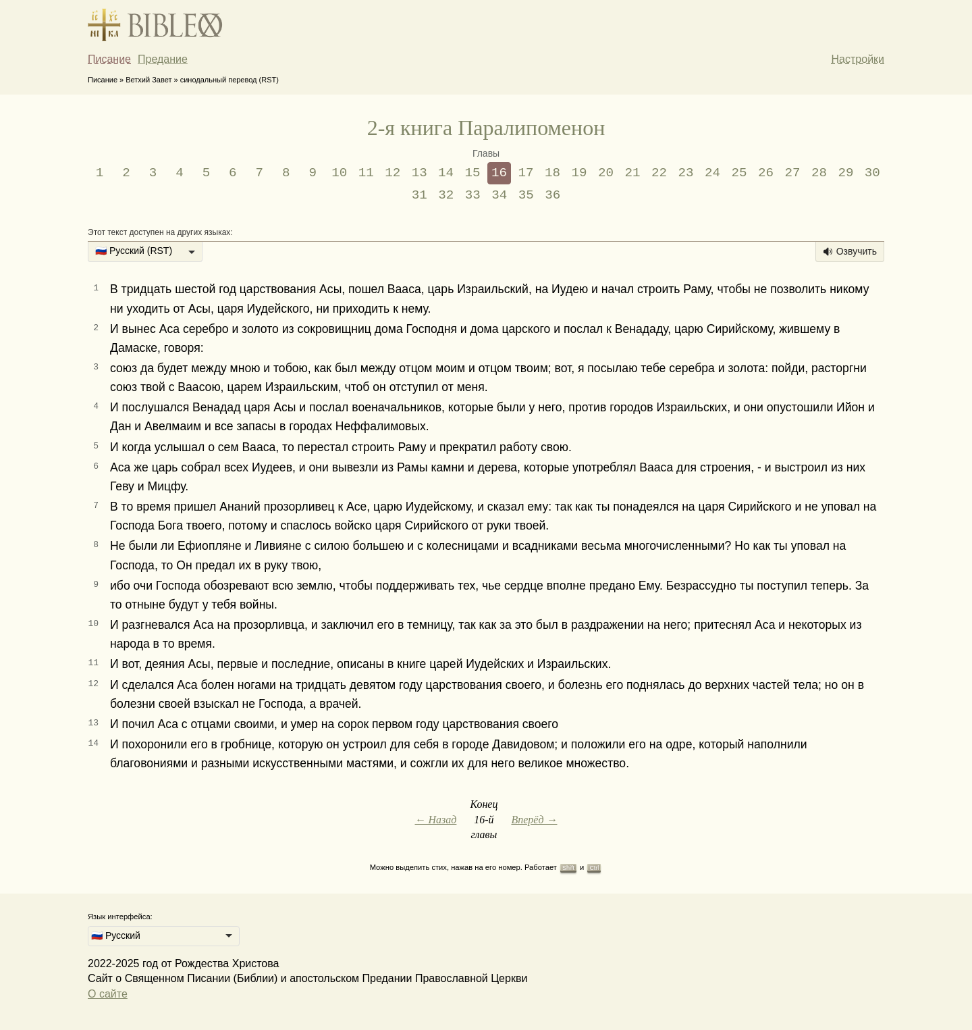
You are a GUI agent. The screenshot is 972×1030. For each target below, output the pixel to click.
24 (712, 172)
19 (579, 172)
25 (739, 172)
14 (446, 172)
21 (633, 172)
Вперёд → (534, 819)
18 (552, 172)
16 (499, 172)
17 (526, 172)
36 (552, 195)
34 (499, 195)
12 (392, 172)
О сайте (108, 994)
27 (792, 172)
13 (419, 172)
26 (766, 172)
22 (659, 172)
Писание (109, 59)
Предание (163, 59)
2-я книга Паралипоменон (486, 127)
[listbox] (145, 252)
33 (473, 195)
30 (872, 172)
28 (819, 172)
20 (606, 172)
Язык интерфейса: (120, 916)
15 (473, 172)
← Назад (435, 819)
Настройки (858, 59)
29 (845, 172)
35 (526, 195)
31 (419, 195)
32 (446, 195)
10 (339, 172)
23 (685, 172)
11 (366, 172)
